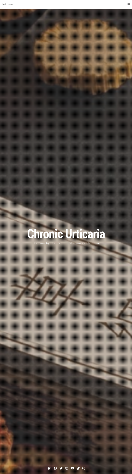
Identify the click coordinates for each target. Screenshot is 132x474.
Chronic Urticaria (66, 234)
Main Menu (66, 4)
